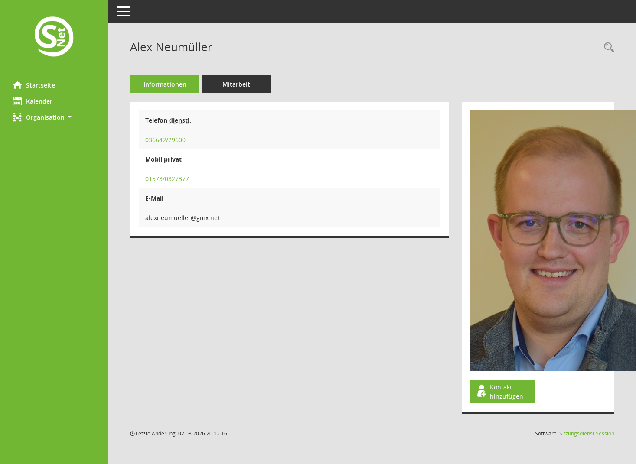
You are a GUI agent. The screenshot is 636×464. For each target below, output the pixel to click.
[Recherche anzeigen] (607, 48)
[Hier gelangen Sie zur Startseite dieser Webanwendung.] (54, 37)
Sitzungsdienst (586, 433)
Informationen (165, 84)
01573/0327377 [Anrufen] (167, 179)
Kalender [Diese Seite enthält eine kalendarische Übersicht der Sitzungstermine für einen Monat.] (32, 101)
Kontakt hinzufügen (499, 391)
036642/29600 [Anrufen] (165, 140)
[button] (54, 117)
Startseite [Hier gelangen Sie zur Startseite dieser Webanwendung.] (34, 85)
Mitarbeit (236, 84)
